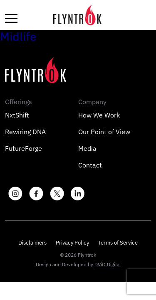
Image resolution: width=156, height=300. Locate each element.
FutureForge (23, 148)
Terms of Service (118, 242)
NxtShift (17, 115)
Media (87, 148)
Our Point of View (104, 132)
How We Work (99, 115)
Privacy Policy (72, 242)
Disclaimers (32, 242)
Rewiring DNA (25, 132)
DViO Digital (107, 264)
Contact (90, 165)
